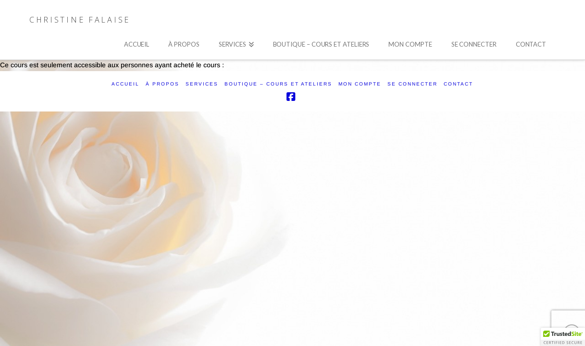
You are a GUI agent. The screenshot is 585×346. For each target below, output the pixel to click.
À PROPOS (162, 83)
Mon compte (359, 83)
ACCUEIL (125, 83)
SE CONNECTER (412, 83)
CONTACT (458, 83)
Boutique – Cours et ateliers (278, 83)
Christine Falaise (79, 20)
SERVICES (202, 83)
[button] (563, 337)
